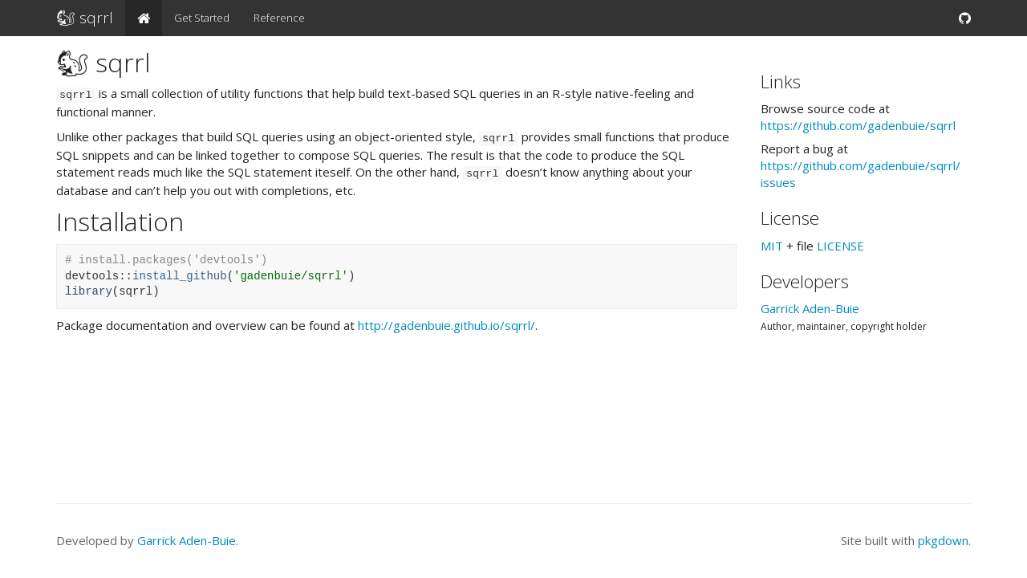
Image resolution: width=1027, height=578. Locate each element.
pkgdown (943, 540)
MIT (772, 246)
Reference (279, 17)
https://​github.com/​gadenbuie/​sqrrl (858, 125)
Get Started (201, 17)
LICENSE (840, 246)
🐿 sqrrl (84, 17)
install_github (179, 276)
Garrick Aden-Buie (810, 308)
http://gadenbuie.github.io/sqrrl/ (446, 325)
